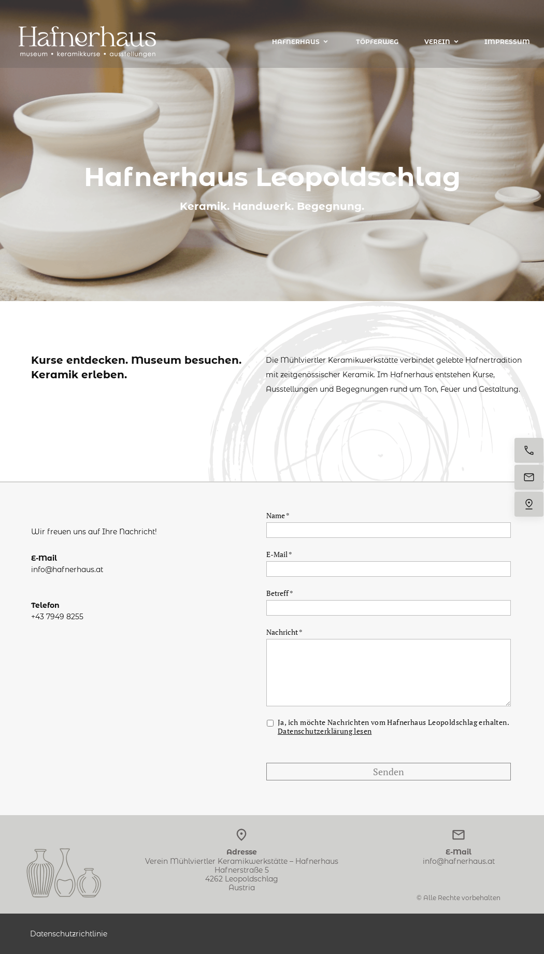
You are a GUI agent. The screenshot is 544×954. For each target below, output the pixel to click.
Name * (278, 515)
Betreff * (279, 593)
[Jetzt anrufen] (528, 450)
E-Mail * (279, 554)
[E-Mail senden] (528, 477)
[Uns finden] (528, 504)
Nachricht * (284, 632)
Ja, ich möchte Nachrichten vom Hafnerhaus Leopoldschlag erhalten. (394, 727)
